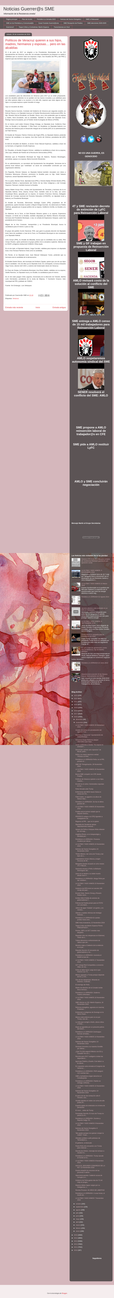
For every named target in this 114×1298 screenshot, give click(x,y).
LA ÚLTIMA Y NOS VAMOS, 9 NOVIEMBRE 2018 (91, 571)
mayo (78, 1219)
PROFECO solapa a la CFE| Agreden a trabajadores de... (89, 817)
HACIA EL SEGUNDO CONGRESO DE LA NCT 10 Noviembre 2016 (90, 1166)
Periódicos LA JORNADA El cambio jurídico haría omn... (87, 919)
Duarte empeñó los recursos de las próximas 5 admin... (87, 1171)
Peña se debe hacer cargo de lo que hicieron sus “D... (88, 971)
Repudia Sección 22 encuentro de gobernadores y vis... (87, 951)
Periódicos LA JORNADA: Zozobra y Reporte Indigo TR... (88, 1119)
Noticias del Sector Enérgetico (70, 19)
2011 (76, 1247)
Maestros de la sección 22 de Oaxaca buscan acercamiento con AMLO (94, 675)
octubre (78, 1204)
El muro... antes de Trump (84, 1110)
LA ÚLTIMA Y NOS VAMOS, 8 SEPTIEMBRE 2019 (91, 622)
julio (77, 1213)
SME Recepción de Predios (73, 23)
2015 (76, 1235)
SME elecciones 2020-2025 (96, 23)
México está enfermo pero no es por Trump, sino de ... (87, 1018)
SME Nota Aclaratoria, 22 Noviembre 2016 (90, 923)
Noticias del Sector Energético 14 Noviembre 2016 (86, 1042)
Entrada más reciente (14, 307)
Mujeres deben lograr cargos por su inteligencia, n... (87, 1186)
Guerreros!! (10, 27)
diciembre (79, 719)
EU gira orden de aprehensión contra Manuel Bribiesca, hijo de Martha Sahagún (94, 649)
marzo (78, 1225)
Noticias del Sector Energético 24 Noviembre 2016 (86, 850)
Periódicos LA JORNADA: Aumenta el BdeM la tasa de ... (88, 956)
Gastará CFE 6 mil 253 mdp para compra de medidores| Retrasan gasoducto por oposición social (95, 561)
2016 (76, 717)
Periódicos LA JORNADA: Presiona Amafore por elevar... (87, 840)
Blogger (64, 1293)
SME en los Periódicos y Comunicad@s (20, 23)
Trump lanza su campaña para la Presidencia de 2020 (92, 635)
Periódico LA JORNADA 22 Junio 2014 (94, 663)
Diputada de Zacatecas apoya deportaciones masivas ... (85, 825)
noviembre (79, 722)
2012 (76, 1244)
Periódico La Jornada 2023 (46, 19)
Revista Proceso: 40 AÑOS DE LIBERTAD (90, 1190)
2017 (76, 714)
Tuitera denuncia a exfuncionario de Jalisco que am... (87, 941)
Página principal (11, 19)
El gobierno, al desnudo (83, 1143)
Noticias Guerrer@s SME (28, 8)
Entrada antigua (59, 307)
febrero (78, 1228)
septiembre (80, 1207)
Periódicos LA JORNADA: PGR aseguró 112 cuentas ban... (89, 1072)
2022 (76, 698)
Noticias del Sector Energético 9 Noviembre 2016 (86, 1129)
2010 (76, 1250)
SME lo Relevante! (92, 19)
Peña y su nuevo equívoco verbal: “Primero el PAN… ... (87, 755)
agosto (78, 1210)
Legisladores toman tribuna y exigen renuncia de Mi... (87, 860)
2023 (76, 695)
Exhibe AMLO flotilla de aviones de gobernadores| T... (87, 899)
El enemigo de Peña (82, 985)
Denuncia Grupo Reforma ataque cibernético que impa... (86, 741)
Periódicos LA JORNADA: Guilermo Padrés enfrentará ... (87, 993)
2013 (76, 1241)
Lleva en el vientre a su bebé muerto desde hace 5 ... (88, 874)
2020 (76, 704)
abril (77, 1222)
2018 (76, 711)
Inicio (38, 307)
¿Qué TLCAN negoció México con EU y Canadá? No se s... (89, 1052)
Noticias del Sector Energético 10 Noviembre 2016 (86, 1092)
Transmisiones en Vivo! (62, 27)
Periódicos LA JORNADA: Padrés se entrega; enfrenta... (88, 1082)
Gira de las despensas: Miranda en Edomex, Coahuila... (87, 981)
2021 (76, 701)
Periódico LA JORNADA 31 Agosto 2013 (95, 597)
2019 (76, 707)
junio (78, 1216)
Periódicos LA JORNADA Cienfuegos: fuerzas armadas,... (88, 1033)
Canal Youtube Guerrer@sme (48, 23)
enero (78, 1231)
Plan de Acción (27, 19)
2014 (76, 1238)
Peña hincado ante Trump (84, 789)
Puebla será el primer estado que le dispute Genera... (87, 812)
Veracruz (16, 298)
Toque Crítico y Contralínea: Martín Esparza (34, 27)
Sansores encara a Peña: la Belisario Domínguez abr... (88, 869)
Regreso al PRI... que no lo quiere (87, 821)
